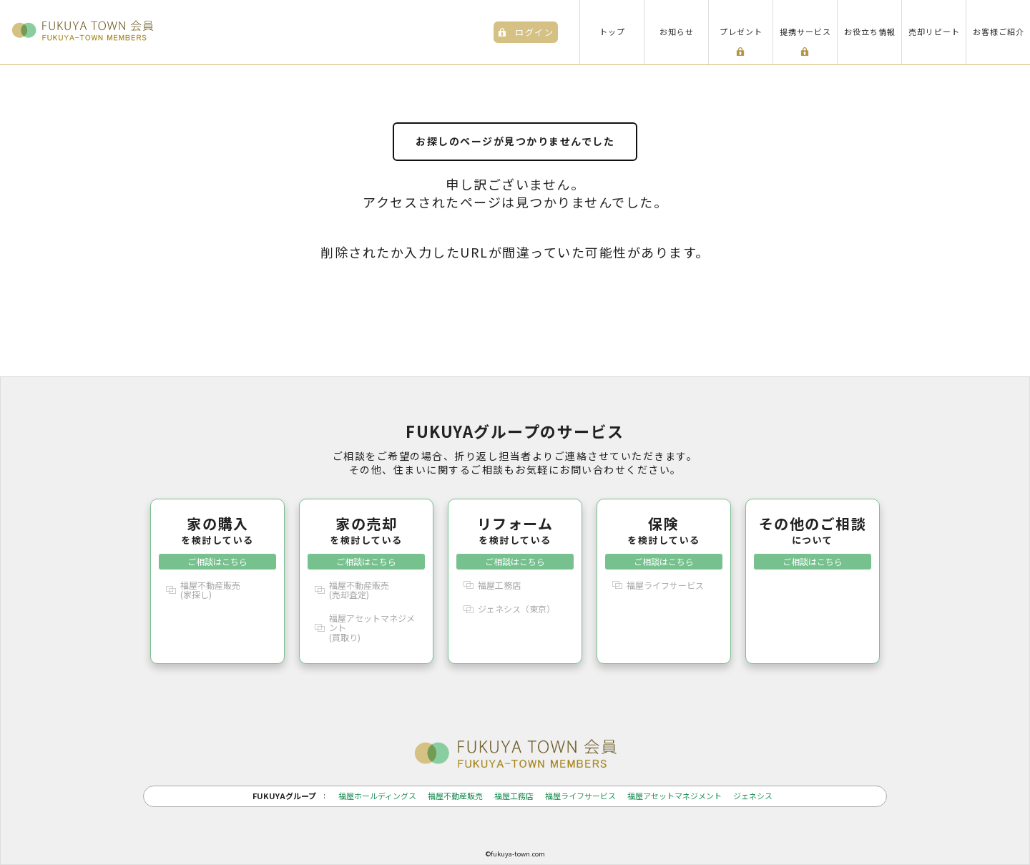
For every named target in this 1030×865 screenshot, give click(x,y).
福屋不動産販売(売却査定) (359, 589)
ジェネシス (752, 796)
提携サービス (805, 31)
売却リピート (934, 31)
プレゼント (741, 31)
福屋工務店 (499, 585)
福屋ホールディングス (377, 796)
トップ (612, 31)
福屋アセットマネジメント (674, 796)
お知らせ (676, 31)
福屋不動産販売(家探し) (210, 589)
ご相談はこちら (217, 561)
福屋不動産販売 (455, 796)
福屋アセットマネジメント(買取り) (372, 627)
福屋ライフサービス (665, 585)
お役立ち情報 (870, 31)
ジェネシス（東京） (516, 608)
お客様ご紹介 (998, 31)
